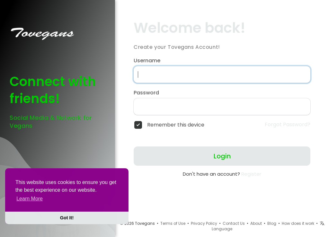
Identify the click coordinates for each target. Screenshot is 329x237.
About (256, 223)
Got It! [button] (67, 217)
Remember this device (175, 124)
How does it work (298, 223)
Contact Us (234, 223)
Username (147, 60)
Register (251, 174)
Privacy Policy (204, 223)
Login (222, 156)
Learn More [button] (29, 198)
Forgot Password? (287, 124)
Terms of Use (172, 223)
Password (146, 92)
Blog (271, 223)
